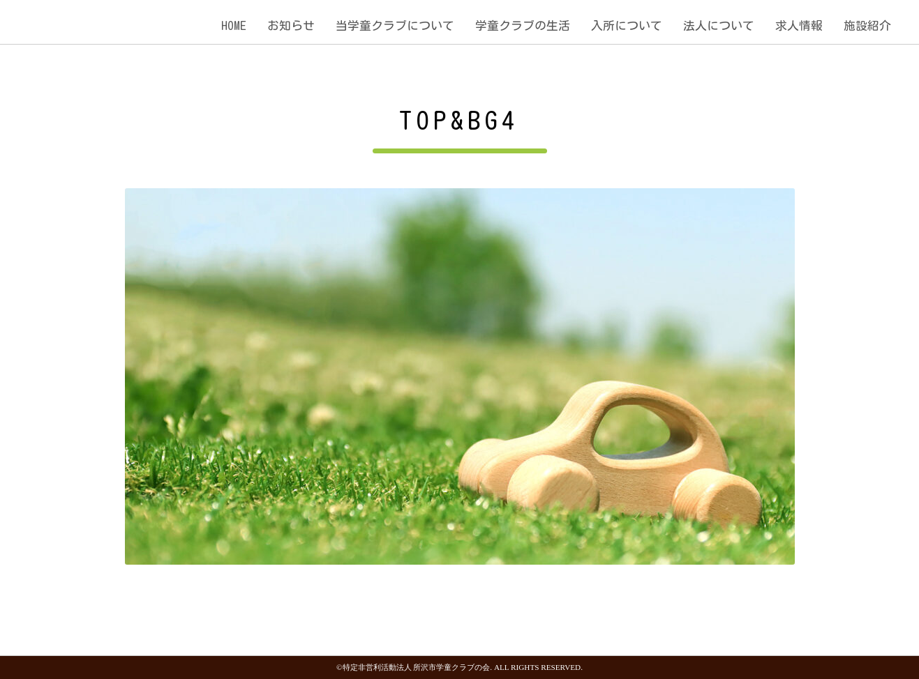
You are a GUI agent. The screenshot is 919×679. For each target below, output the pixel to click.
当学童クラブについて (395, 25)
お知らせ (291, 25)
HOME (233, 25)
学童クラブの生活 (522, 25)
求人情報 (799, 25)
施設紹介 (867, 25)
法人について (718, 25)
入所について (626, 25)
